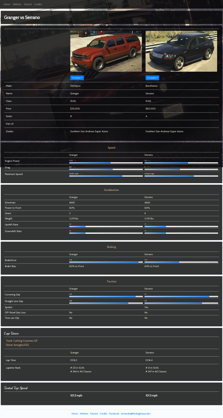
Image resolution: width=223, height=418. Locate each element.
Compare (76, 77)
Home (7, 4)
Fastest (28, 4)
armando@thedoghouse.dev (136, 413)
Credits (38, 4)
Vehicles (17, 4)
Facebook (114, 413)
